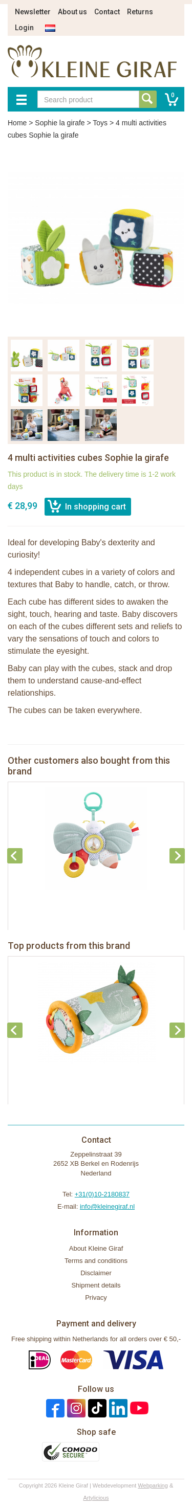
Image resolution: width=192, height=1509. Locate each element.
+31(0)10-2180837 (102, 1194)
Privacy (96, 1297)
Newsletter (33, 12)
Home (17, 123)
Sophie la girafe (59, 123)
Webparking (153, 1485)
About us (72, 12)
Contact (107, 12)
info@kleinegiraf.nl (107, 1206)
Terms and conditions (96, 1260)
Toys (100, 123)
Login (24, 28)
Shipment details (95, 1285)
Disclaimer (96, 1273)
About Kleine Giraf (96, 1248)
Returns (140, 12)
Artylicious (96, 1498)
